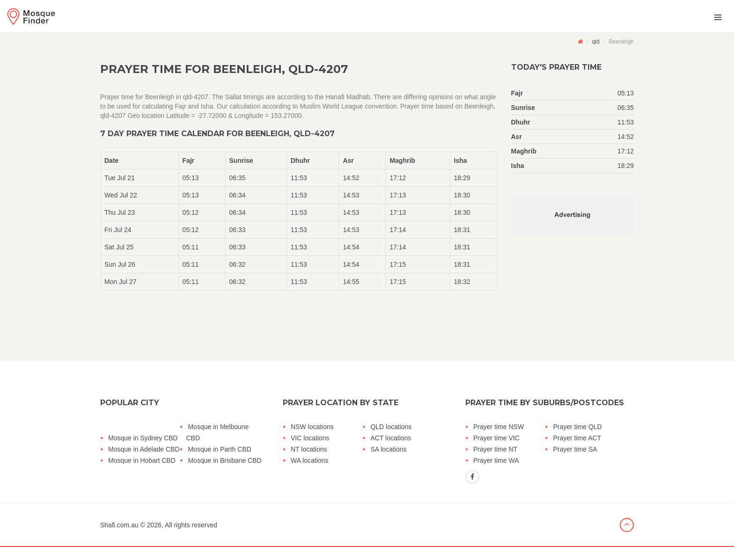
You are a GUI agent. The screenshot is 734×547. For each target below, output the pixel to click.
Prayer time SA (575, 449)
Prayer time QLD (577, 426)
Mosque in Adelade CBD (144, 449)
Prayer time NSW (498, 426)
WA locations (309, 460)
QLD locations (390, 426)
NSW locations (312, 426)
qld (596, 41)
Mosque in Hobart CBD (142, 460)
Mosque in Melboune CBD (217, 432)
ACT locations (390, 438)
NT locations (309, 449)
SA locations (388, 449)
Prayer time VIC (496, 438)
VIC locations (310, 438)
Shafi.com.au (119, 525)
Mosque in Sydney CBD (143, 438)
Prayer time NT (495, 449)
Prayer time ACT (577, 438)
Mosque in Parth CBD (219, 449)
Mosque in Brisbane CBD (224, 460)
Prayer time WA (496, 460)
